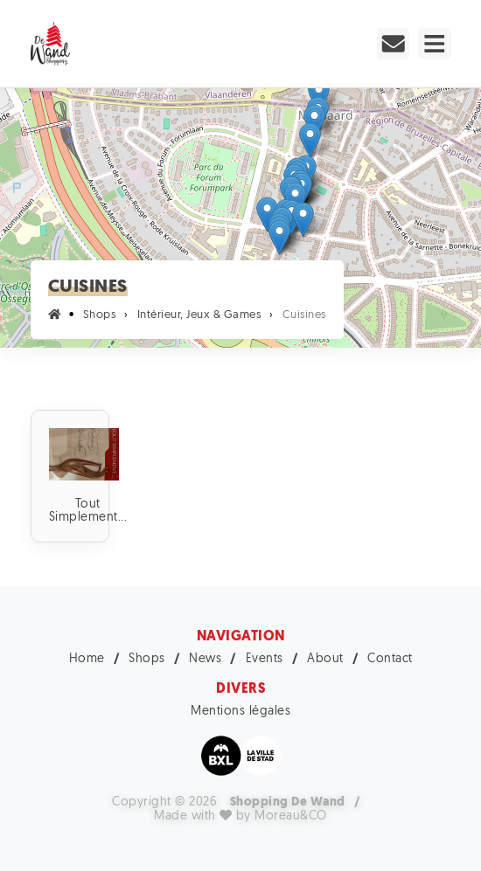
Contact (390, 659)
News (205, 659)
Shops (147, 659)
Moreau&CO (290, 816)
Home (87, 659)
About (325, 659)
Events (264, 659)
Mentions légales (240, 711)
